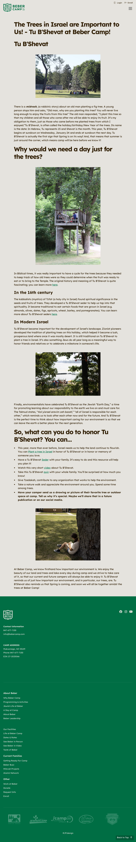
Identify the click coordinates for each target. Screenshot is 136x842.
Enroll (6, 796)
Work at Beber (10, 784)
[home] (14, 7)
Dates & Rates (10, 737)
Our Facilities (9, 729)
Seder (45, 459)
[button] (130, 8)
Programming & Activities (15, 702)
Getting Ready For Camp (15, 760)
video (47, 467)
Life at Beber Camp (12, 733)
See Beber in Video (12, 745)
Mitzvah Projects (11, 769)
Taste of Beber (10, 750)
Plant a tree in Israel (40, 451)
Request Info (9, 792)
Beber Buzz (8, 765)
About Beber (9, 714)
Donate (6, 788)
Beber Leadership (11, 718)
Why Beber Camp (11, 698)
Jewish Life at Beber (13, 706)
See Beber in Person (13, 741)
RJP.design (68, 833)
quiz (46, 471)
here (55, 284)
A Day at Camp (10, 710)
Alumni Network (11, 773)
